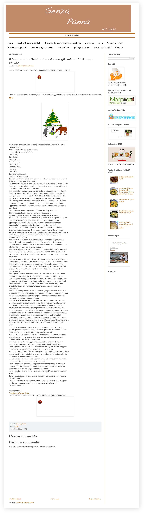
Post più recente (15, 499)
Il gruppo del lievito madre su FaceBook (63, 43)
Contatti (119, 48)
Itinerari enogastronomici (42, 48)
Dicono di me (63, 48)
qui (11, 98)
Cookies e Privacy (115, 43)
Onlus (24, 424)
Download (89, 43)
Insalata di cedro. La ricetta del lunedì (126, 212)
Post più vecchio (95, 499)
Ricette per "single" (102, 48)
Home (10, 43)
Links (100, 43)
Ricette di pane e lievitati (28, 43)
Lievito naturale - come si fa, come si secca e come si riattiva (126, 225)
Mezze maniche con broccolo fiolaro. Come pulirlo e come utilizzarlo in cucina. (126, 191)
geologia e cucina (81, 48)
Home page (55, 499)
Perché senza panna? (17, 48)
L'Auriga (18, 424)
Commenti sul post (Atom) (25, 503)
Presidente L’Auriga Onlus (19, 393)
